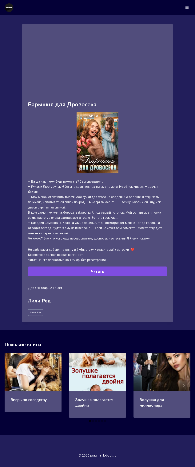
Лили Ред (36, 312)
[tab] (90, 421)
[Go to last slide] (11, 385)
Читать (97, 271)
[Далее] (183, 385)
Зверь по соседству (29, 399)
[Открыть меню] (186, 7)
